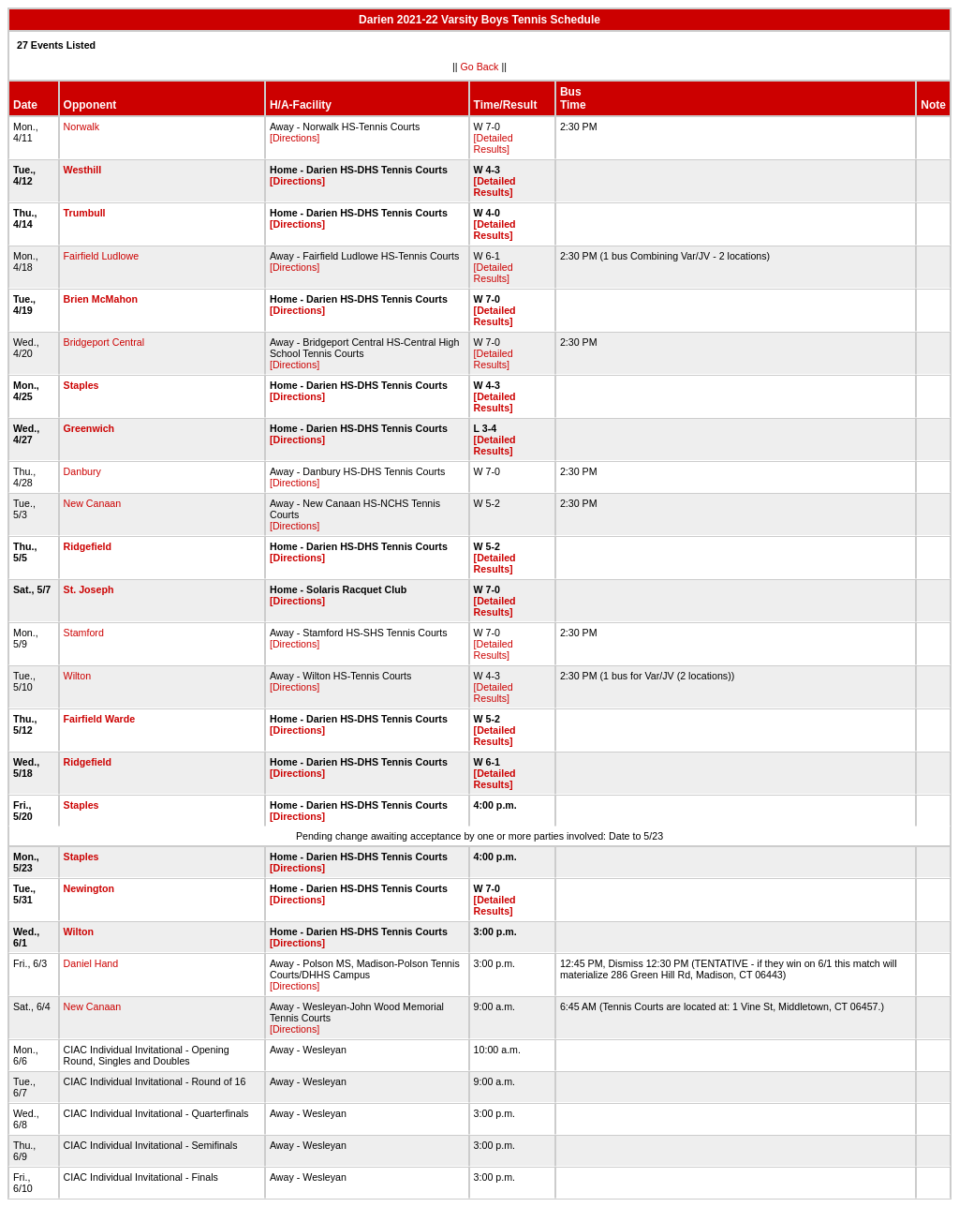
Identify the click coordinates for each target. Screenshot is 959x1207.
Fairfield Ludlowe (102, 255)
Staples (81, 385)
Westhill (83, 169)
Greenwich (89, 428)
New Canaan (93, 503)
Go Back (480, 66)
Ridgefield (88, 546)
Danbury (82, 471)
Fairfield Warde (100, 718)
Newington (89, 888)
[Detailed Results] (493, 143)
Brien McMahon (101, 299)
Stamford (84, 632)
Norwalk (82, 126)
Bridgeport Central (104, 342)
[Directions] (294, 137)
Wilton (78, 675)
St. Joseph (89, 589)
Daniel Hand (91, 963)
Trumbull (85, 212)
